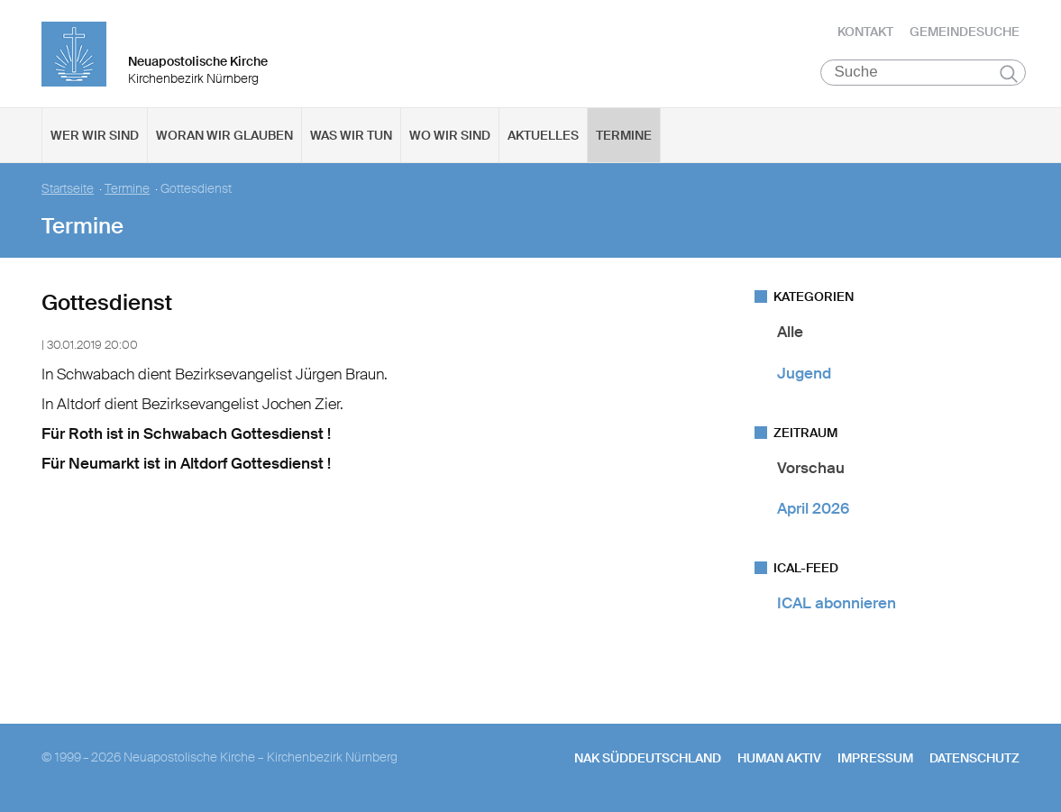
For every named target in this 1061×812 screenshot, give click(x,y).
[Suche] (923, 73)
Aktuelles (543, 136)
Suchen (1009, 74)
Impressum (875, 758)
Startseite (67, 189)
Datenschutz (974, 758)
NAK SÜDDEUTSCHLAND (647, 758)
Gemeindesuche (965, 31)
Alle (790, 332)
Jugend (804, 373)
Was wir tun (351, 136)
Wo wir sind (449, 136)
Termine (624, 136)
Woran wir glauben (224, 136)
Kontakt (865, 31)
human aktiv (779, 758)
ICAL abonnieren (836, 604)
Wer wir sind (94, 136)
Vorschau (811, 469)
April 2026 (813, 509)
